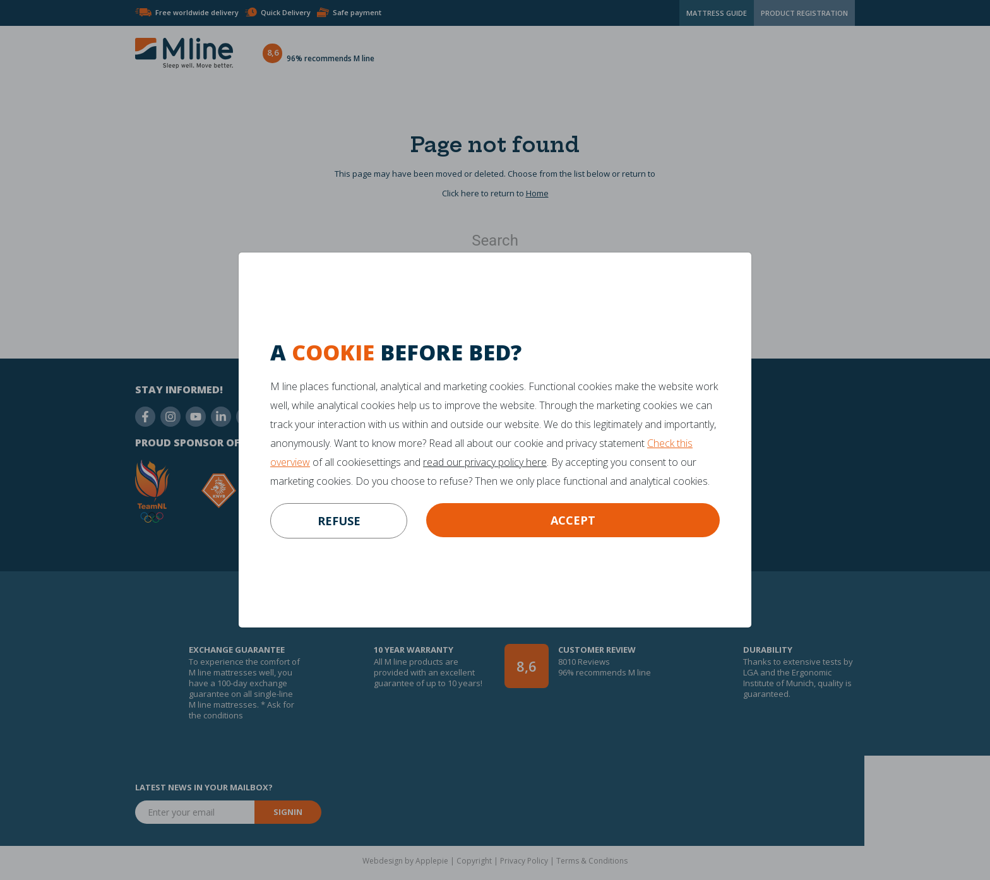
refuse (339, 520)
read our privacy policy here (485, 462)
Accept (573, 520)
